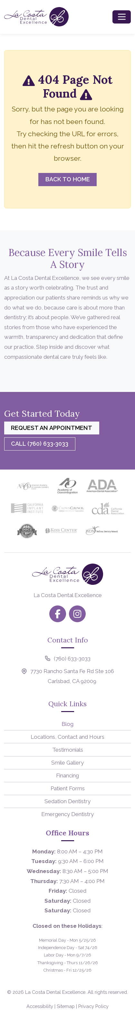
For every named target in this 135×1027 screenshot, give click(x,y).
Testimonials (67, 749)
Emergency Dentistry (67, 814)
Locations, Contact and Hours (67, 737)
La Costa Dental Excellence (55, 992)
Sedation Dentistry (67, 801)
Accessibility (39, 1006)
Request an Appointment (51, 427)
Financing (67, 775)
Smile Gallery (67, 762)
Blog (67, 724)
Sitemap (66, 1006)
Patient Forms (68, 788)
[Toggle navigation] (121, 16)
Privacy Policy (93, 1006)
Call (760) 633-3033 (39, 443)
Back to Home (67, 179)
